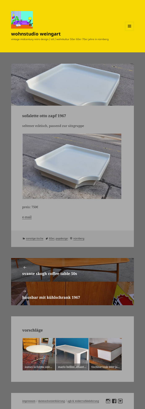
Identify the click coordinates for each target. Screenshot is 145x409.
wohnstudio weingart (36, 33)
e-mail (27, 217)
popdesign (62, 238)
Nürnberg (78, 238)
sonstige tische (34, 238)
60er (51, 238)
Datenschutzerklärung (51, 401)
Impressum (28, 401)
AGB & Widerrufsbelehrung (83, 401)
